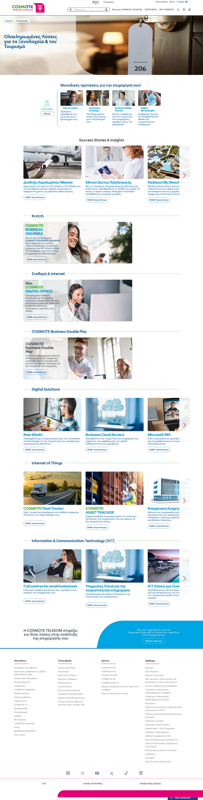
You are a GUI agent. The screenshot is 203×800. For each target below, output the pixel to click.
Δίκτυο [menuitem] (105, 660)
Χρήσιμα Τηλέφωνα (67, 679)
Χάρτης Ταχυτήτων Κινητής (115, 693)
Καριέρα (149, 667)
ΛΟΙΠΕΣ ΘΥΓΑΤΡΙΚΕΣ (93, 783)
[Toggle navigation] (189, 9)
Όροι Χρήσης (151, 671)
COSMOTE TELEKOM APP (70, 694)
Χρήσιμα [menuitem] (150, 660)
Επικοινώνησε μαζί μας (69, 690)
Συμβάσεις (150, 754)
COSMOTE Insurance (24, 723)
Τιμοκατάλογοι (65, 686)
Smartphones (20, 712)
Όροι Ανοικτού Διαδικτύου (158, 761)
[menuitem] (68, 773)
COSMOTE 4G (108, 679)
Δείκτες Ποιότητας (154, 675)
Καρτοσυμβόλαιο (22, 697)
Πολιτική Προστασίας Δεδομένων (161, 739)
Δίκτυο (172, 2)
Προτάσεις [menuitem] (20, 660)
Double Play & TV (22, 682)
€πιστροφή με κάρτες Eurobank (161, 750)
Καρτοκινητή (20, 701)
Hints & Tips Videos (67, 675)
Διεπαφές (150, 757)
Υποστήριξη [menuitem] (64, 660)
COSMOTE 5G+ (109, 667)
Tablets (17, 716)
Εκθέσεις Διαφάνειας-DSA (158, 736)
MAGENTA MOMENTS (24, 731)
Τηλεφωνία (19, 686)
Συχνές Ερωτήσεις (67, 667)
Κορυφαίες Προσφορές (25, 667)
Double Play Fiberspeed (25, 678)
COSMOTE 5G (108, 671)
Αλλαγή (46, 113)
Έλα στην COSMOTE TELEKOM (127, 9)
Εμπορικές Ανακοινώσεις (157, 724)
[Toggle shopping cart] (185, 9)
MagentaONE (20, 708)
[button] (178, 9)
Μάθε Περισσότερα (35, 197)
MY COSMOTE (167, 9)
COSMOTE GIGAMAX (24, 689)
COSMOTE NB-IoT (110, 682)
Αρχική (9, 20)
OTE (44, 783)
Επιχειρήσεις (108, 2)
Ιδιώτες (95, 2)
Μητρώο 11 (150, 703)
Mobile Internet (21, 693)
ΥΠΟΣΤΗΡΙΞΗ (150, 9)
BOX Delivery (20, 719)
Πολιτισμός (19, 734)
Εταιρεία (180, 2)
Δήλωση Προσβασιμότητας (71, 697)
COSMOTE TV (21, 704)
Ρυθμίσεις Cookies (154, 721)
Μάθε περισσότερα (36, 259)
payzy (17, 727)
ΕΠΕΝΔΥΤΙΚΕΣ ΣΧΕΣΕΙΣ (150, 783)
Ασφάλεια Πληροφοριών (157, 732)
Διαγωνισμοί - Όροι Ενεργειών (160, 728)
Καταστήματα (162, 2)
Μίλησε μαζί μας (154, 641)
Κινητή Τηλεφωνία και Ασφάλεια (161, 686)
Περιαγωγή (63, 671)
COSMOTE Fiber (109, 675)
